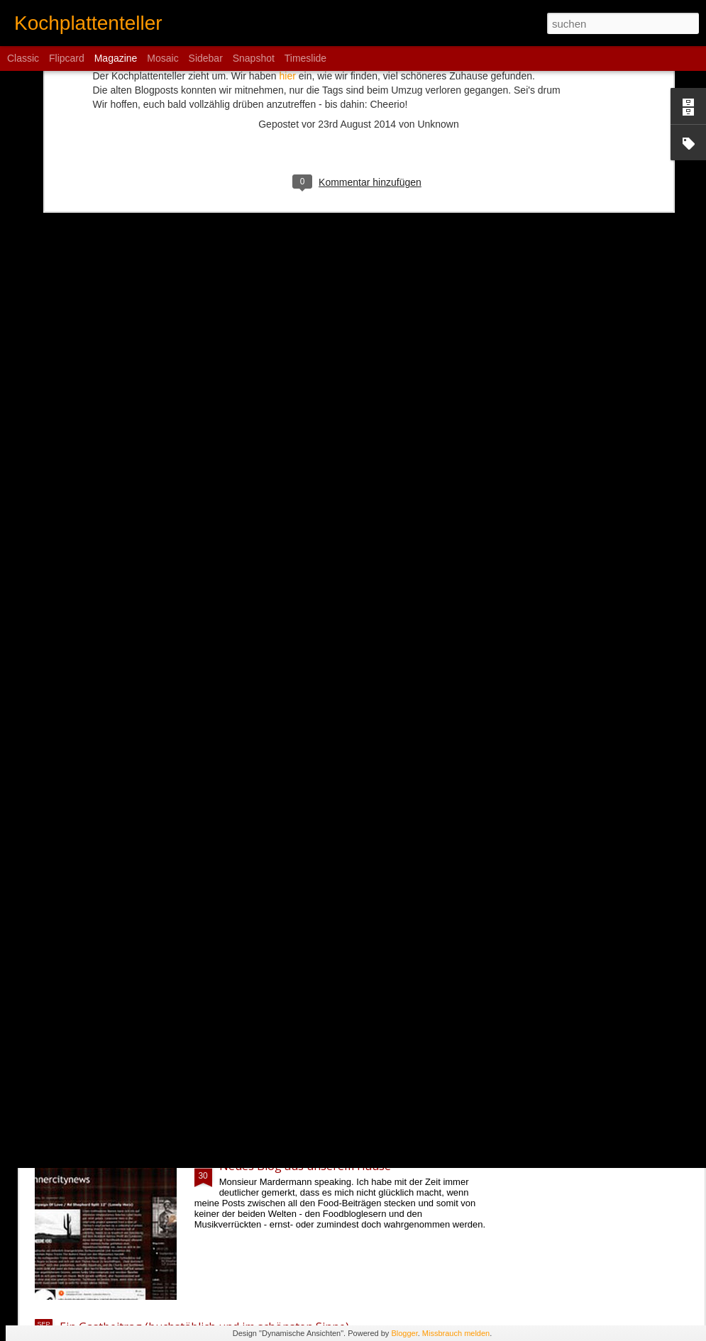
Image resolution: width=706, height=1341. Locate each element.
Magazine (116, 58)
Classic (23, 58)
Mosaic (162, 58)
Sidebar (206, 58)
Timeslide (305, 58)
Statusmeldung (259, 1005)
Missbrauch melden (456, 1333)
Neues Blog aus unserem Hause (305, 1166)
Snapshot (254, 58)
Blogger (404, 1333)
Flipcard (66, 58)
